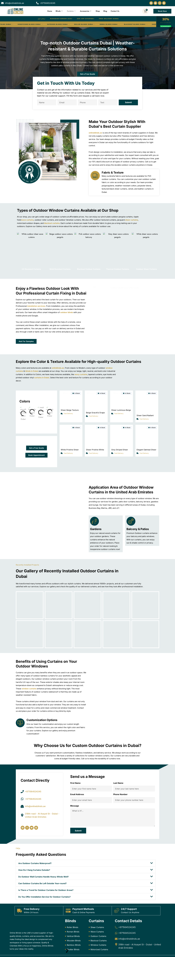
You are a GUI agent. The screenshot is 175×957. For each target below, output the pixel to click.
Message (74, 798)
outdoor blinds (66, 312)
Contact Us (115, 11)
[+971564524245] (116, 924)
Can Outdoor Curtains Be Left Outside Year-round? (42, 876)
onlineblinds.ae (95, 133)
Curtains (71, 11)
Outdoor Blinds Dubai (13, 24)
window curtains (29, 681)
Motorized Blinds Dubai (146, 24)
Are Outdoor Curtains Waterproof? (35, 856)
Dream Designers (75, 954)
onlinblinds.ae (58, 368)
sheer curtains (131, 220)
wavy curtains (81, 374)
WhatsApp (165, 26)
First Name (75, 776)
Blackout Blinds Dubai (91, 24)
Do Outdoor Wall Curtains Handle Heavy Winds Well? (43, 869)
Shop (98, 11)
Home (49, 11)
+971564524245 (127, 924)
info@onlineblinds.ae (129, 935)
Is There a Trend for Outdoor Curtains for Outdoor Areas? (45, 883)
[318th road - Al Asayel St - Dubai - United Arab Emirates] (116, 941)
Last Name (118, 776)
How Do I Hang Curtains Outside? (34, 863)
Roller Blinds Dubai (40, 24)
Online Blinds (29, 954)
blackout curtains (52, 223)
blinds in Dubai (31, 371)
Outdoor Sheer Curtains (145, 269)
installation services (36, 306)
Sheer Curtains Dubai (118, 24)
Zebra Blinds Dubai (65, 24)
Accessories (85, 11)
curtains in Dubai (41, 377)
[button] (85, 856)
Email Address (77, 787)
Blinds (59, 11)
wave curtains (27, 220)
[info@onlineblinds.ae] (116, 935)
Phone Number (120, 787)
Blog (105, 11)
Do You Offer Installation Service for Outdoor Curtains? (44, 889)
